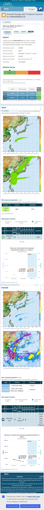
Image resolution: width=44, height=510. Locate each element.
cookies (41, 476)
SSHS (11, 213)
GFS (16, 31)
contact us (21, 0)
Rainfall (32, 89)
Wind (12, 89)
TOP (40, 109)
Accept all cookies (12, 506)
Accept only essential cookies (30, 506)
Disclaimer (20, 476)
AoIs (20, 200)
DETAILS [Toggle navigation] (7, 22)
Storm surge (22, 89)
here (24, 83)
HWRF (23, 31)
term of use (15, 0)
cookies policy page (33, 496)
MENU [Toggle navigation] (5, 9)
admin (34, 0)
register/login (28, 0)
